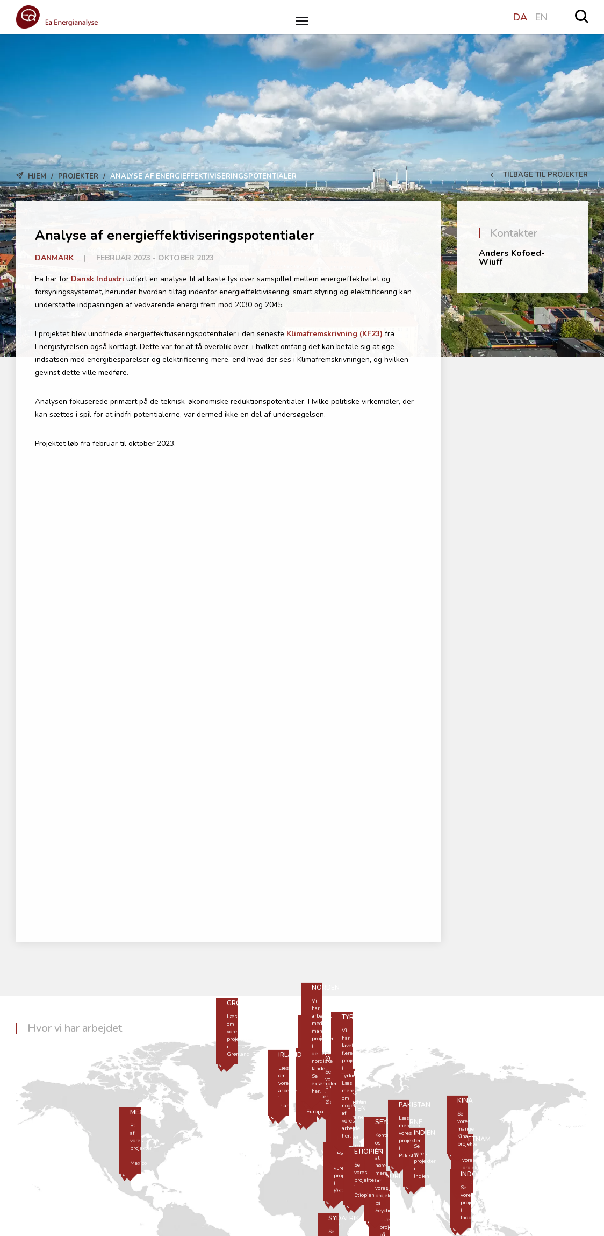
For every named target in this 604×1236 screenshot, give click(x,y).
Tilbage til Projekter (539, 175)
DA (520, 17)
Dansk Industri (97, 279)
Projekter (78, 176)
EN (541, 17)
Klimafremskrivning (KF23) (334, 334)
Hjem (37, 176)
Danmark (54, 258)
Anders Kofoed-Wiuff (512, 257)
